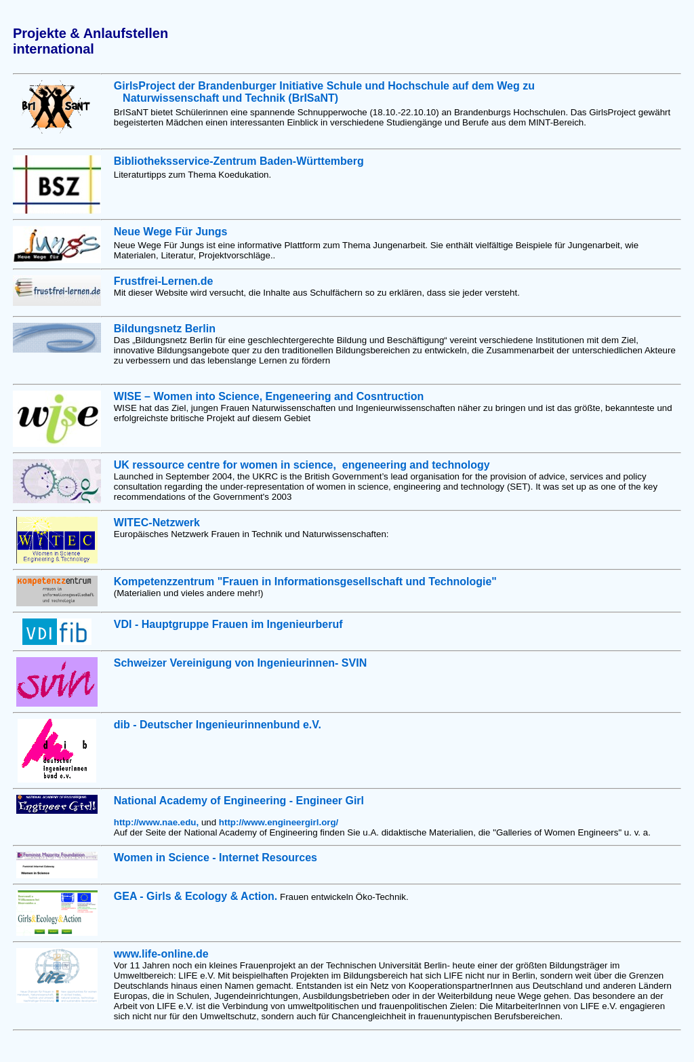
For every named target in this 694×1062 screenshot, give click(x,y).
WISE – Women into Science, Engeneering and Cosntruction (269, 396)
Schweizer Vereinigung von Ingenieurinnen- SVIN (240, 663)
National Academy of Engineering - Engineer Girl (239, 800)
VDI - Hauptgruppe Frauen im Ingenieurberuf (228, 624)
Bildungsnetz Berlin (165, 328)
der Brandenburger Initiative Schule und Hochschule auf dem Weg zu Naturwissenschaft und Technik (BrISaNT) (324, 92)
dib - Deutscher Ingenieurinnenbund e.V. (217, 724)
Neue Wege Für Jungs (171, 231)
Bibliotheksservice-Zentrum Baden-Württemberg (239, 161)
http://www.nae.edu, (157, 822)
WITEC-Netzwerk (157, 522)
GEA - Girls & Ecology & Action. (196, 896)
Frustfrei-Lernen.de (163, 281)
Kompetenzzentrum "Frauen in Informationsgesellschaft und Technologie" (305, 581)
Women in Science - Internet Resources (215, 857)
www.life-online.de (161, 954)
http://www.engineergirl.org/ (278, 822)
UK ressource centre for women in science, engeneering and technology (302, 465)
